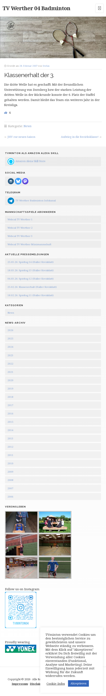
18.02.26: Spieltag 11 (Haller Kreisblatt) (31, 295)
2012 (10, 446)
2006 (10, 496)
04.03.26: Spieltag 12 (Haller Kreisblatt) (31, 278)
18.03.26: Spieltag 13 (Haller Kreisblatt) (31, 270)
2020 (10, 380)
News (28, 126)
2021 (10, 371)
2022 (10, 363)
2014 (10, 430)
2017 (10, 405)
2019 (10, 388)
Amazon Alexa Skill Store (30, 161)
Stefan (46, 65)
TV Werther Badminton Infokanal (35, 200)
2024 (10, 346)
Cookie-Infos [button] (56, 683)
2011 (10, 455)
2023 (10, 355)
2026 (10, 330)
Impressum (20, 684)
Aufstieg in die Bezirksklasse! (79, 137)
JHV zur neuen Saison (21, 137)
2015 (10, 421)
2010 (10, 463)
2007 (10, 488)
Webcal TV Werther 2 (20, 227)
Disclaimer (37, 684)
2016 (10, 413)
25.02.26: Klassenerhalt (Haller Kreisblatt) (32, 286)
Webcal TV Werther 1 (20, 219)
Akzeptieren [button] (78, 683)
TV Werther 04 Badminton (36, 8)
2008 (10, 480)
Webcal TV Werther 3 (20, 236)
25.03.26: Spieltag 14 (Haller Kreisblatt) (31, 262)
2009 (10, 471)
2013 (10, 438)
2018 (10, 396)
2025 (10, 338)
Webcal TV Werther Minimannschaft (29, 244)
